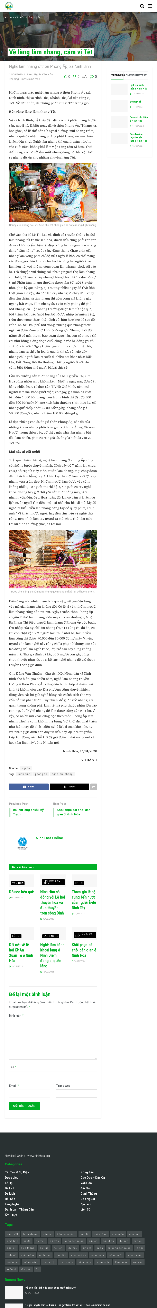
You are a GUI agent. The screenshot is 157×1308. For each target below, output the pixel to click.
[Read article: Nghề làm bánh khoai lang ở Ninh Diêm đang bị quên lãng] (52, 934)
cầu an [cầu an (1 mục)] (93, 1241)
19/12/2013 (16, 967)
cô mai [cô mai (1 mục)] (40, 1241)
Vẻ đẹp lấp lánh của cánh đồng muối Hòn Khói (50, 1288)
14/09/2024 (78, 962)
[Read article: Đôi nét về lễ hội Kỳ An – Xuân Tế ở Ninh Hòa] (21, 934)
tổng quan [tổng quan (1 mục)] (121, 1262)
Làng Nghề (34, 17)
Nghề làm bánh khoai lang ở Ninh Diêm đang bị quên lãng (52, 956)
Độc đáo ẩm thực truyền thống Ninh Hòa (138, 138)
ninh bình (24, 774)
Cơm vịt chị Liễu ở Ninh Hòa (139, 119)
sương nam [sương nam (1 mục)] (135, 1255)
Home (8, 17)
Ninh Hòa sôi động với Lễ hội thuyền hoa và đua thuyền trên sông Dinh (52, 903)
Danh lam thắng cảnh (20, 1210)
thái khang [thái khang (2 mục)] (66, 1262)
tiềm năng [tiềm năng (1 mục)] (84, 1262)
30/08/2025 (47, 919)
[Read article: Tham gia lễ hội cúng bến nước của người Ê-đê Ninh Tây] (84, 881)
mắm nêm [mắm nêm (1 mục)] (27, 1255)
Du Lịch (10, 1194)
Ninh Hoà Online (49, 838)
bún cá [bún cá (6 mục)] (47, 1234)
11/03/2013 (78, 914)
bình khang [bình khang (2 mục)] (30, 1234)
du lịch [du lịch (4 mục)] (123, 1241)
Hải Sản (10, 1199)
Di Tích (10, 1189)
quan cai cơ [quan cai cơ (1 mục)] (78, 1255)
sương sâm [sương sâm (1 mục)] (31, 1262)
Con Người (88, 1199)
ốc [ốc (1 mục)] (37, 1270)
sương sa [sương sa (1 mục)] (12, 1262)
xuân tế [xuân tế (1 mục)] (11, 1270)
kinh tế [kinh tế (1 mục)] (87, 1249)
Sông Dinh (135, 101)
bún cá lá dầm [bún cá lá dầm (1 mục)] (66, 1234)
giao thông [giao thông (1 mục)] (28, 1249)
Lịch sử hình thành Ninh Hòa (138, 87)
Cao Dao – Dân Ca (93, 1178)
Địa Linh (86, 1205)
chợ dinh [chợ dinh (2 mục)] (12, 1241)
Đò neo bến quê (21, 892)
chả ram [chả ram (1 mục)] (134, 1234)
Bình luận (16, 1016)
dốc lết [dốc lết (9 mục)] (11, 1249)
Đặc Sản (86, 1189)
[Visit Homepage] (9, 6)
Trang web (63, 1086)
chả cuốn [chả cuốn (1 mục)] (118, 1234)
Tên (13, 1068)
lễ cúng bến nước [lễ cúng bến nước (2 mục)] (119, 1249)
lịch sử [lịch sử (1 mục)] (11, 1255)
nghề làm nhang (62, 774)
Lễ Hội (79, 883)
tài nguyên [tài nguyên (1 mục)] (103, 1262)
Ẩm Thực (11, 1215)
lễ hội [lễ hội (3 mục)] (139, 1249)
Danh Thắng (89, 1194)
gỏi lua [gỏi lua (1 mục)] (44, 1249)
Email (14, 1086)
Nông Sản (87, 1173)
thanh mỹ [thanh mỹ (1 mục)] (49, 1262)
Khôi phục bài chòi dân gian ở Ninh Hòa (84, 950)
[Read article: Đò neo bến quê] (21, 881)
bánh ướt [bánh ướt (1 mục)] (12, 1234)
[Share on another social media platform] (93, 787)
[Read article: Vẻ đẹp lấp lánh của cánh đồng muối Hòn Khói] (14, 1293)
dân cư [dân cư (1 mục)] (138, 1241)
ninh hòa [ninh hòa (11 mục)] (44, 1255)
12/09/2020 (15, 74)
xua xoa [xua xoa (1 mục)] (137, 1262)
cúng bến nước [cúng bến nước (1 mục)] (74, 1241)
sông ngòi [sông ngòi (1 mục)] (115, 1255)
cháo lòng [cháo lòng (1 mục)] (100, 1234)
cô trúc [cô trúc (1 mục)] (54, 1241)
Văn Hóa (20, 17)
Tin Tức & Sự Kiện (52, 882)
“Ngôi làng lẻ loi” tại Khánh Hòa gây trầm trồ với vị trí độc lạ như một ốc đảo (67, 1305)
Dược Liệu (11, 1178)
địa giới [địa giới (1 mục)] (26, 1270)
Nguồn (26, 768)
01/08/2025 (16, 898)
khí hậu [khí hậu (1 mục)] (72, 1249)
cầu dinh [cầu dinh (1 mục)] (108, 1241)
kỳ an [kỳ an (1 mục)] (99, 1249)
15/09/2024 (47, 972)
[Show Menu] (150, 6)
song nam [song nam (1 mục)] (97, 1255)
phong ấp (41, 774)
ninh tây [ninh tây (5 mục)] (61, 1255)
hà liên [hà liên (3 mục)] (58, 1249)
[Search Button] (142, 6)
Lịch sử (86, 1210)
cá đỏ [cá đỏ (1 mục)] (27, 1241)
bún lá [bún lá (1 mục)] (85, 1234)
